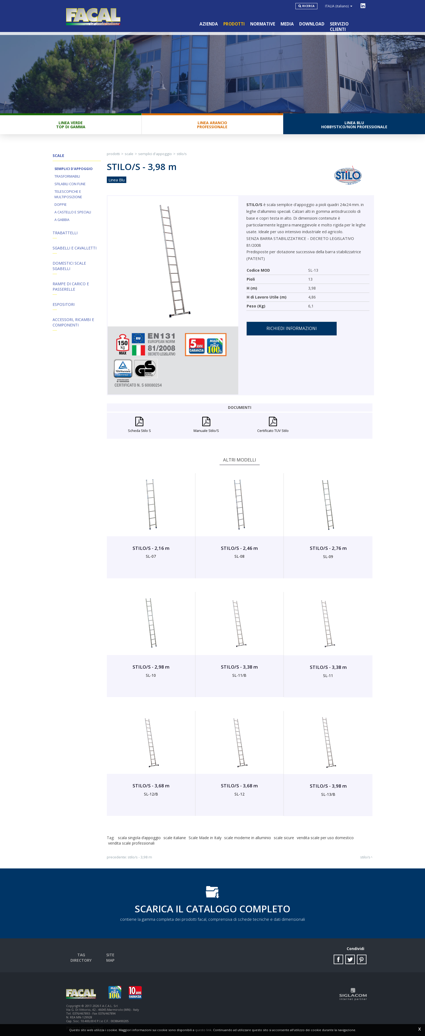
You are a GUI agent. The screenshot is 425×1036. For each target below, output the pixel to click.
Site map (110, 954)
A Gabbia (61, 219)
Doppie (60, 204)
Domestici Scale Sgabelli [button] (69, 266)
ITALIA (338, 6)
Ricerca (308, 6)
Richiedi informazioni (291, 329)
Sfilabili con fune (70, 184)
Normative (262, 24)
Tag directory (81, 954)
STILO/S (182, 153)
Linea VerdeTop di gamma (70, 124)
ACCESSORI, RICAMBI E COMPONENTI (73, 322)
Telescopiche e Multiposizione (68, 194)
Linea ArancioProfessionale (212, 124)
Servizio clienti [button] (348, 24)
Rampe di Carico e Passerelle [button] (71, 286)
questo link (203, 1030)
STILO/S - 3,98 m (140, 857)
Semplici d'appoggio (73, 168)
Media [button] (287, 24)
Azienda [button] (208, 24)
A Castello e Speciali (72, 212)
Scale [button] (58, 155)
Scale (129, 153)
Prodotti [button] (234, 24)
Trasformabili (67, 176)
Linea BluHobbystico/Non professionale (354, 124)
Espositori (64, 304)
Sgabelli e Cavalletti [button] (74, 248)
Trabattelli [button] (65, 232)
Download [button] (311, 24)
